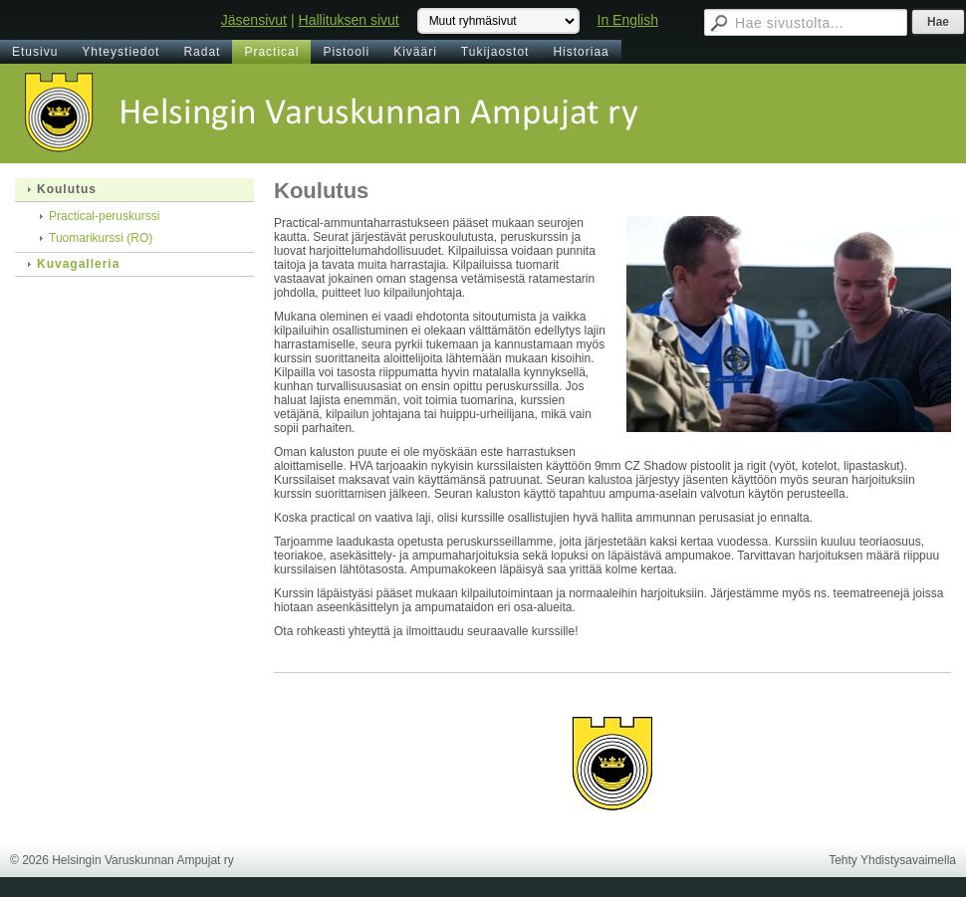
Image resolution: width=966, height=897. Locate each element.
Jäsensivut (254, 20)
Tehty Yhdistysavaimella (892, 860)
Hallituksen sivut (349, 20)
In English (628, 20)
